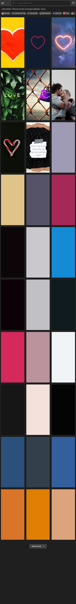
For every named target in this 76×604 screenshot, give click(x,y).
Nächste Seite (38, 546)
